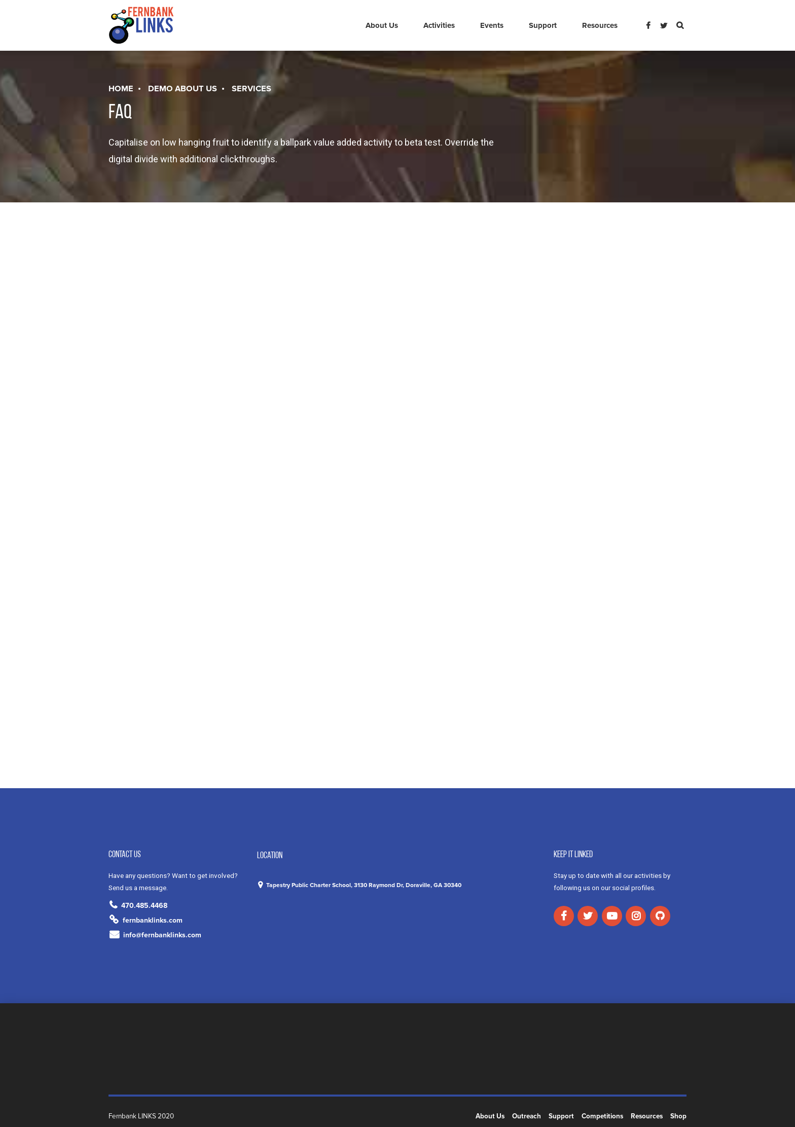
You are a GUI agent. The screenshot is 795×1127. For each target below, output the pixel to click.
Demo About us (182, 89)
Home (121, 89)
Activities (439, 25)
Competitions (602, 1116)
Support (543, 25)
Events (491, 25)
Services (251, 89)
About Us (382, 25)
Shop (678, 1116)
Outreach (526, 1116)
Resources (600, 25)
